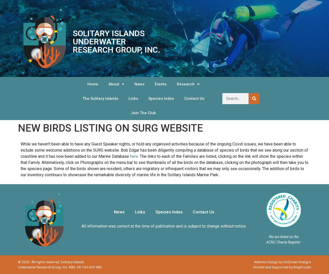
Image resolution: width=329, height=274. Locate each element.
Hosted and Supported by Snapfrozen (282, 267)
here (134, 156)
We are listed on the (284, 237)
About (116, 84)
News (139, 84)
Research (188, 84)
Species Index (161, 98)
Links (133, 98)
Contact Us (194, 98)
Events (161, 84)
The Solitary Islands (100, 98)
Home (92, 84)
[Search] (254, 98)
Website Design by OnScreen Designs (282, 262)
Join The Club (143, 113)
